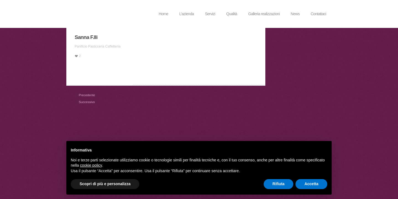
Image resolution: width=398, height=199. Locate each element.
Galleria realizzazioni (264, 14)
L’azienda (186, 14)
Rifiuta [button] (279, 184)
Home (163, 14)
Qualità (231, 14)
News (295, 14)
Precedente (81, 95)
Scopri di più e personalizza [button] (105, 184)
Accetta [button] (311, 184)
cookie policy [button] (91, 165)
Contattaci (318, 14)
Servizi (210, 14)
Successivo (81, 102)
